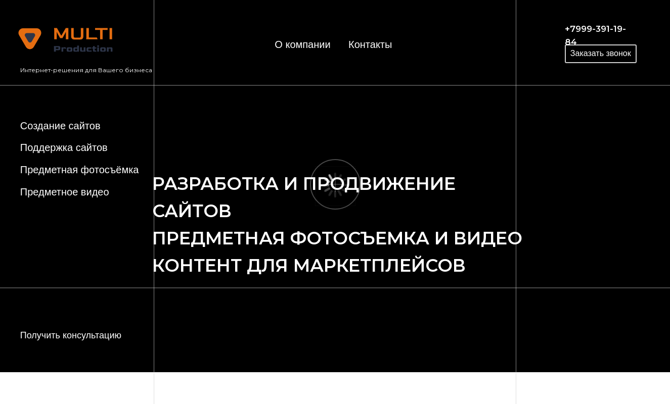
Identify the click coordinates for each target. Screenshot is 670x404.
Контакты (370, 44)
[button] (601, 53)
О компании (302, 44)
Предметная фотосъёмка (79, 169)
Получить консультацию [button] (70, 335)
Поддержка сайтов (64, 147)
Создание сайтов (60, 125)
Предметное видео (64, 191)
